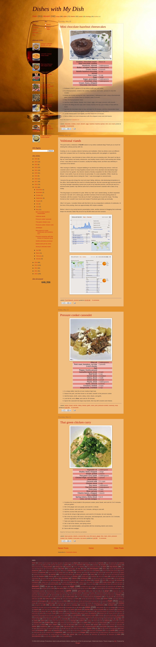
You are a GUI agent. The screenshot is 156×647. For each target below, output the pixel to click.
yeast (49, 636)
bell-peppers (94, 568)
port (72, 615)
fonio (121, 588)
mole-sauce (90, 605)
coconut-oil (66, 580)
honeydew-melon (36, 596)
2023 (36, 164)
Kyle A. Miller (49, 28)
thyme (89, 628)
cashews (70, 574)
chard (35, 576)
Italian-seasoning (89, 596)
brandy (64, 570)
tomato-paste (114, 628)
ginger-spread (51, 593)
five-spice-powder (77, 588)
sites (33, 35)
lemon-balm (115, 598)
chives (56, 578)
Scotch (100, 620)
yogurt (54, 636)
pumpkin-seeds (39, 617)
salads (81, 16)
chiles (105, 576)
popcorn (53, 615)
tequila (66, 628)
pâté (107, 609)
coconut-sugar (74, 580)
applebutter (53, 564)
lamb (76, 598)
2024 (36, 161)
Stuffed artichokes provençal (44, 241)
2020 (36, 173)
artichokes (80, 564)
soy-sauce (83, 538)
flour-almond (98, 588)
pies (54, 613)
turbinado (79, 630)
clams (103, 578)
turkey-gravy (93, 630)
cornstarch (35, 582)
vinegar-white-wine (55, 634)
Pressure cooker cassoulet (76, 315)
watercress (86, 634)
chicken (75, 576)
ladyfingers (70, 598)
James (49, 24)
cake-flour (79, 572)
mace (99, 601)
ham (66, 594)
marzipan (89, 603)
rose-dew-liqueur (74, 618)
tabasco (112, 626)
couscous (53, 582)
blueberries (35, 570)
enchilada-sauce (85, 586)
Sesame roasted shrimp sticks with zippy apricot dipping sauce (47, 128)
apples (66, 564)
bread (70, 405)
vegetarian (58, 632)
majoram (120, 601)
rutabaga (106, 618)
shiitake (62, 622)
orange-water (121, 607)
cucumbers (75, 584)
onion (92, 405)
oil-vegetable (68, 607)
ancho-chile (114, 563)
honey (118, 595)
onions (107, 607)
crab (59, 582)
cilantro (75, 536)
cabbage (60, 572)
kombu (64, 598)
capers (122, 572)
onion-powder (99, 607)
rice (66, 538)
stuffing (52, 626)
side (81, 622)
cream (78, 124)
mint (106, 124)
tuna (74, 630)
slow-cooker (103, 622)
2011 (36, 271)
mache (104, 601)
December (39, 189)
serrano (114, 620)
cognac (82, 580)
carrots (75, 405)
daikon (109, 584)
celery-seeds (114, 574)
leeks (98, 598)
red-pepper (118, 617)
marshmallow (82, 603)
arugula (87, 564)
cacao (66, 572)
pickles (41, 613)
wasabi (79, 634)
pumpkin (121, 615)
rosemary (111, 405)
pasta (101, 609)
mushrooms (100, 605)
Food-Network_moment (72, 300)
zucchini (66, 636)
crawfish (91, 582)
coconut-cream (46, 580)
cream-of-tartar (44, 584)
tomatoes (40, 630)
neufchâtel (34, 607)
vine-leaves (75, 632)
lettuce (55, 601)
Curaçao (88, 584)
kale (41, 598)
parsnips (96, 609)
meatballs (121, 603)
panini (67, 609)
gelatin (91, 591)
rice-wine (59, 618)
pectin (67, 611)
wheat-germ (111, 634)
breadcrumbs (89, 570)
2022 (36, 167)
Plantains (111, 613)
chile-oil (100, 576)
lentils (50, 601)
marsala (75, 603)
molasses (82, 605)
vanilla (112, 630)
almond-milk (93, 563)
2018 (36, 179)
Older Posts (119, 548)
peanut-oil (36, 611)
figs (49, 588)
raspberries (89, 617)
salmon (43, 620)
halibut (60, 594)
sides (65, 16)
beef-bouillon (71, 568)
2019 (36, 176)
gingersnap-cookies (60, 593)
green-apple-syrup (109, 593)
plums (116, 613)
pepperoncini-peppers (102, 611)
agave (61, 563)
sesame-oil (121, 620)
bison (104, 568)
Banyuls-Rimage (91, 566)
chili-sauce (43, 578)
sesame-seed (38, 622)
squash (96, 624)
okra (75, 607)
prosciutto (100, 615)
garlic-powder (82, 591)
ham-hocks (72, 594)
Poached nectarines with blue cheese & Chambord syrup (44, 237)
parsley (87, 609)
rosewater (95, 618)
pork (96, 405)
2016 (36, 184)
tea (62, 628)
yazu (45, 636)
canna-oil (100, 572)
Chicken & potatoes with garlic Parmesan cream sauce (47, 96)
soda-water (36, 624)
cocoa (122, 578)
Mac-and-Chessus (84, 601)
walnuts (72, 634)
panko (72, 609)
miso (61, 605)
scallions (81, 620)
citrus (92, 578)
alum (107, 563)
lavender (84, 598)
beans (66, 405)
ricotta (66, 619)
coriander (97, 580)
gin (101, 591)
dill (46, 586)
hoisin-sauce (111, 594)
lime (102, 536)
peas (54, 611)
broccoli (105, 570)
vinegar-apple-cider (93, 632)
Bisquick (111, 568)
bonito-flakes (52, 570)
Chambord (121, 574)
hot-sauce (52, 596)
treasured (56, 630)
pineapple (67, 613)
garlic (88, 405)
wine (118, 634)
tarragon (57, 628)
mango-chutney (41, 603)
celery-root (99, 574)
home (34, 24)
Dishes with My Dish (58, 8)
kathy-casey (49, 598)
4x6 (115, 641)
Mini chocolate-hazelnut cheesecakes (83, 26)
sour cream (112, 124)
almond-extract (84, 563)
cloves (109, 578)
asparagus (95, 564)
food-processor (50, 591)
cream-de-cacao (118, 582)
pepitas (72, 611)
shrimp (75, 622)
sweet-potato (103, 626)
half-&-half (54, 594)
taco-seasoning (120, 626)
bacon (119, 564)
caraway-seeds (37, 574)
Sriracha (103, 624)
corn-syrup (111, 580)
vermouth (68, 632)
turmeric (100, 630)
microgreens (38, 605)
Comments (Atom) (71, 552)
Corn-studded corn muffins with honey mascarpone (46, 106)
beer (79, 568)
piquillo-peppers (84, 613)
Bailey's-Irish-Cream (36, 566)
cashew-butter (62, 574)
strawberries (43, 626)
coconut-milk (82, 536)
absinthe (40, 563)
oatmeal (61, 607)
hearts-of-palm (102, 594)
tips (96, 628)
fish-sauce (93, 536)
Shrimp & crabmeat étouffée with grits (46, 44)
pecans (61, 611)
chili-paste (120, 576)
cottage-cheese (45, 582)
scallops (89, 620)
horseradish (45, 596)
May (37, 209)
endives (93, 586)
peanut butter (120, 609)
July (37, 204)
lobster (77, 601)
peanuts (43, 611)
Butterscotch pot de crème (43, 244)
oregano (36, 609)
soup (57, 16)
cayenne (85, 574)
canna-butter (92, 572)
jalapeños (99, 596)
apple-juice (45, 564)
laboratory (35, 32)
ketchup (58, 598)
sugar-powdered (78, 626)
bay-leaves (114, 566)
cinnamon (84, 578)
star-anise (119, 624)
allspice (75, 563)
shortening (68, 622)
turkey (85, 630)
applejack (60, 564)
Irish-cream (80, 596)
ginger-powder (42, 593)
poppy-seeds (60, 615)
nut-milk (48, 607)
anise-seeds (37, 564)
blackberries (119, 568)
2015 (36, 187)
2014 (36, 262)
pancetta (61, 609)
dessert (46, 16)
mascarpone (97, 603)
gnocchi (69, 593)
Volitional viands (70, 140)
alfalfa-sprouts (68, 563)
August (38, 201)
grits (48, 594)
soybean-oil (80, 624)
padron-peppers (53, 609)
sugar (58, 626)
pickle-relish (34, 613)
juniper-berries (119, 596)
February (39, 256)
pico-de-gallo (48, 613)
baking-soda (59, 566)
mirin (56, 605)
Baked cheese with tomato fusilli (46, 75)
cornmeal (119, 580)
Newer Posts (63, 548)
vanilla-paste (37, 632)
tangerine (50, 628)
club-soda (116, 578)
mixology (88, 16)
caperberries (115, 572)
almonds (100, 563)
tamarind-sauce (42, 628)
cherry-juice (59, 576)
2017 (36, 181)
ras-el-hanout (81, 617)
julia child (111, 596)
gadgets (34, 29)
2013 (36, 265)
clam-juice (98, 578)
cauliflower (77, 574)
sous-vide (63, 624)
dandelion (115, 584)
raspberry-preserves (99, 617)
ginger (98, 536)
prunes (107, 615)
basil (104, 566)
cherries (51, 576)
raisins (74, 617)
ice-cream (59, 596)
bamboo (75, 566)
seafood (106, 620)
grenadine (42, 594)
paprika (79, 609)
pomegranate (35, 615)
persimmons (112, 611)
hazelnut (91, 124)
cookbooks (35, 27)
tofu (101, 628)
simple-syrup (94, 622)
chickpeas (93, 576)
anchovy (121, 563)
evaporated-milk (111, 586)
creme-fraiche (54, 584)
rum (100, 618)
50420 (34, 563)
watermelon (94, 634)
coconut (37, 580)
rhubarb (34, 618)
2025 (36, 159)
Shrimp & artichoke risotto (43, 246)
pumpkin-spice (48, 617)
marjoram (69, 603)
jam (106, 596)
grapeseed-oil (100, 593)
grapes (93, 593)
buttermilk (42, 572)
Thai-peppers (82, 628)
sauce (67, 620)
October (38, 195)
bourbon (59, 570)
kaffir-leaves (35, 598)
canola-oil (107, 572)
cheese (84, 405)
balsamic (68, 566)
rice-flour (45, 618)
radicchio (63, 617)
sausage (73, 620)
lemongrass (42, 601)
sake (123, 618)
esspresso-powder (101, 586)
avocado (103, 564)
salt (49, 620)
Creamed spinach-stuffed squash (46, 136)
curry (87, 536)
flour (90, 588)
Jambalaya (39, 227)
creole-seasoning (65, 584)
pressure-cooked (103, 405)
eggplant (65, 586)
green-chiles (35, 594)
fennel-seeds (36, 588)
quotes (56, 617)
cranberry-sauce (82, 582)
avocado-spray (112, 564)
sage (117, 619)
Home (91, 548)
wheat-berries (103, 634)
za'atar (60, 636)
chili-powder (35, 578)
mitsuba (68, 605)
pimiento (61, 613)
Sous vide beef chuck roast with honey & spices (47, 116)
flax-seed (85, 588)
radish (68, 617)
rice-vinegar (52, 618)
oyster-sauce (44, 609)
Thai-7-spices (74, 628)
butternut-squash (52, 572)
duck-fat (58, 586)
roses (89, 618)
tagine (35, 628)
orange (113, 607)
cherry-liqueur (67, 576)
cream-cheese (107, 582)
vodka (64, 634)
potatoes (78, 615)
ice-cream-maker (69, 596)
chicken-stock (85, 576)
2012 (36, 268)
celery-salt (106, 574)
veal (43, 632)
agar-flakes (55, 563)
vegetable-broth (49, 632)
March (38, 253)
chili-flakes (113, 576)
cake (71, 572)
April (37, 250)
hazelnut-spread (100, 124)
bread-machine (80, 570)
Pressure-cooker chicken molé (44, 225)
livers (71, 601)
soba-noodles (120, 622)
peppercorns (91, 611)
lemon (105, 598)
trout (70, 630)
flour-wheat (115, 588)
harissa (78, 594)
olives (80, 607)
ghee (96, 591)
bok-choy (44, 570)
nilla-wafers (41, 607)
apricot (73, 564)
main (34, 16)
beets (84, 568)
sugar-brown (67, 626)
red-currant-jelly (109, 617)
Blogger (78, 643)
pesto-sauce (119, 611)
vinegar (82, 632)
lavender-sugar (91, 598)
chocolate (67, 124)
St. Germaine (111, 624)
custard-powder (102, 584)
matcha (104, 603)
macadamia (93, 601)
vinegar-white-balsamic (43, 634)
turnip (107, 630)
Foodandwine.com (75, 119)
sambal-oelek (55, 620)
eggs (87, 124)
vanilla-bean (121, 630)
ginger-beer (116, 591)
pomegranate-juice (44, 615)
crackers (65, 582)
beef (62, 568)
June (37, 206)
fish (53, 588)
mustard (111, 605)
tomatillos (106, 628)
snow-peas (76, 538)
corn (104, 580)
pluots (121, 613)
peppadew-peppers (81, 611)
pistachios (94, 613)
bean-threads (49, 568)
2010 (36, 273)
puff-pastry (114, 615)
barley (98, 566)
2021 (36, 170)
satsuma (62, 620)
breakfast (96, 16)
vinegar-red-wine (114, 632)
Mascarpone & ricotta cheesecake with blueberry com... (44, 232)
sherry (55, 622)
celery (79, 405)
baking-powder (48, 566)
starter (73, 16)
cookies (73, 124)
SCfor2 (95, 620)
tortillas (49, 630)
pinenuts (74, 613)
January (38, 258)
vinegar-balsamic (104, 632)
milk (44, 605)
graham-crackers (77, 593)
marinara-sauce (60, 603)
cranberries (72, 582)
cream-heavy (35, 584)
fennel (119, 586)
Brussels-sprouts (113, 570)
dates (120, 584)
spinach (88, 624)
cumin (81, 584)
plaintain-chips (103, 613)
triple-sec (64, 630)
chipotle (50, 578)
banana (82, 566)
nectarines (120, 605)
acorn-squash (47, 563)
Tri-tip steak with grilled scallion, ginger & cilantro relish (47, 86)
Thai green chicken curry (75, 422)
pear (49, 611)
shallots (70, 538)
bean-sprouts (68, 536)
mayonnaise (111, 603)
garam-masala (60, 591)
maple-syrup (51, 603)
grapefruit (86, 593)
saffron (111, 618)
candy (85, 572)
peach (112, 609)
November (39, 192)
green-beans (119, 593)
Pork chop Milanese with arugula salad (46, 64)
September (39, 198)
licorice (60, 601)
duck (51, 586)
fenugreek (44, 588)
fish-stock (68, 588)
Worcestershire (36, 636)
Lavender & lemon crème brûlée (46, 54)
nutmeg (53, 607)
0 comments (70, 126)
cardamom (46, 574)
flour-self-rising (106, 588)
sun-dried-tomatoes (90, 626)
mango (34, 603)
